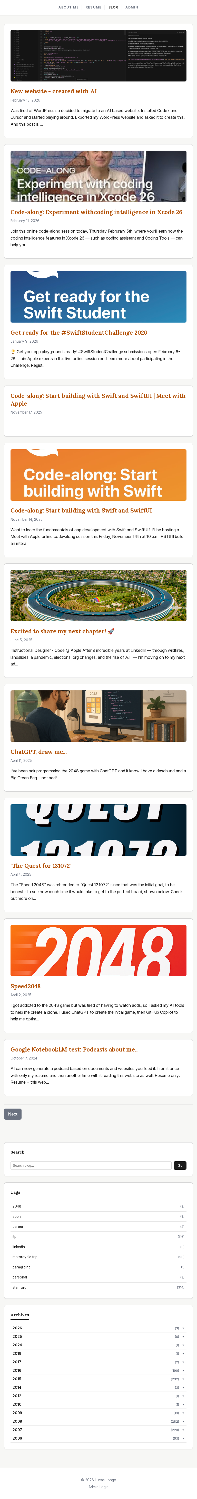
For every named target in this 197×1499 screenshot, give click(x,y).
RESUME (94, 7)
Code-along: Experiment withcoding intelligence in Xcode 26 (96, 212)
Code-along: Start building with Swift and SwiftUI (81, 510)
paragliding (98, 1267)
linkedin (98, 1247)
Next (12, 1114)
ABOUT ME (68, 7)
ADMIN (131, 7)
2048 (98, 1206)
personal (98, 1277)
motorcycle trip (98, 1257)
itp (98, 1236)
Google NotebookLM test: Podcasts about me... (75, 1049)
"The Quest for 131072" (41, 865)
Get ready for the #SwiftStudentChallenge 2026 (79, 332)
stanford (98, 1287)
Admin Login (98, 1487)
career (98, 1226)
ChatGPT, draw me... (39, 751)
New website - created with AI (54, 91)
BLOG (114, 7)
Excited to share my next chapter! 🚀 (63, 631)
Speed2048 (26, 986)
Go (180, 1165)
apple (98, 1216)
